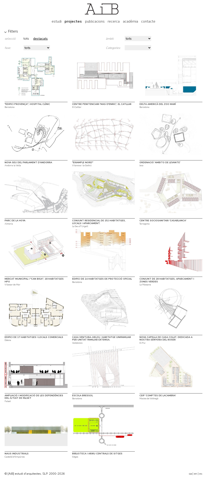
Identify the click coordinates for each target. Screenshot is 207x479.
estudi (57, 21)
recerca (114, 21)
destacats (40, 38)
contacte (148, 21)
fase (7, 48)
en (195, 474)
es (200, 474)
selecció (10, 39)
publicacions (95, 21)
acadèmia (130, 21)
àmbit (109, 39)
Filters (13, 31)
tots (26, 38)
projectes (73, 21)
